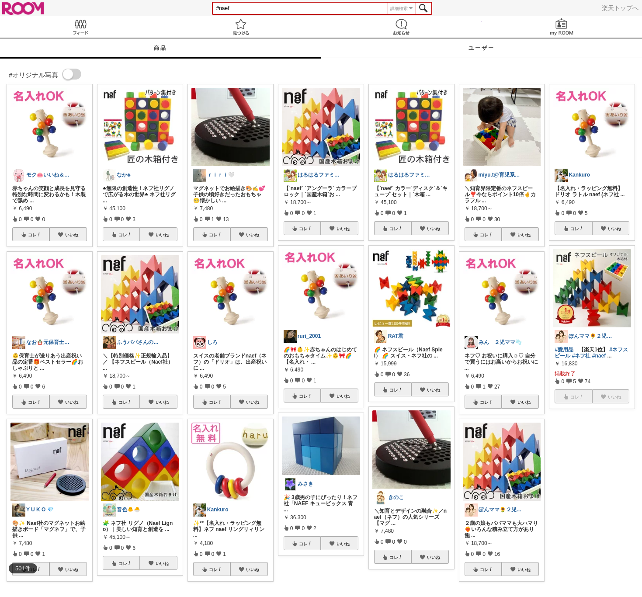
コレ (34, 235)
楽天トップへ (620, 7)
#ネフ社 (581, 356)
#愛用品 (564, 350)
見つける (240, 27)
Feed (80, 27)
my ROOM (562, 27)
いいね (71, 235)
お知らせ (401, 27)
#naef (599, 356)
